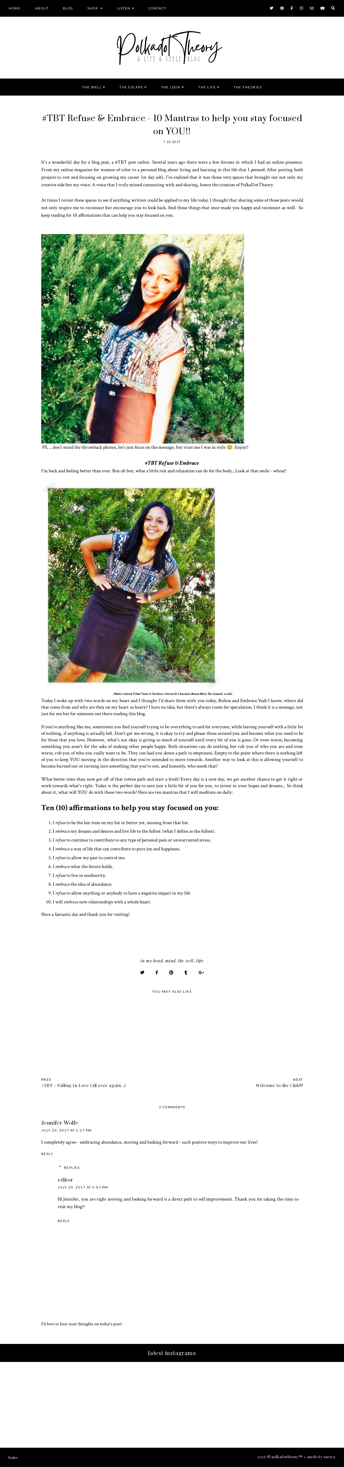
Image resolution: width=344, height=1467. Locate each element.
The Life (207, 87)
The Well (91, 87)
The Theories (248, 87)
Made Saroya (321, 1456)
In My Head (151, 960)
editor (65, 1180)
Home (15, 8)
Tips (199, 960)
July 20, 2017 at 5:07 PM (83, 1187)
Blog (68, 8)
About (42, 8)
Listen (124, 8)
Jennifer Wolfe (60, 1123)
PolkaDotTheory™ (287, 1456)
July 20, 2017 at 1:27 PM (66, 1130)
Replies (72, 1167)
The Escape (131, 87)
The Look (170, 87)
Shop (93, 8)
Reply (47, 1154)
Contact (157, 8)
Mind (170, 960)
